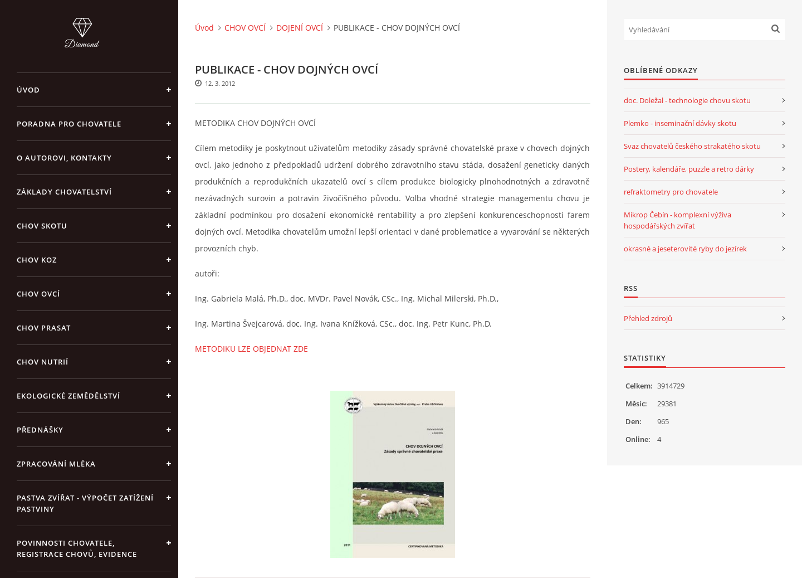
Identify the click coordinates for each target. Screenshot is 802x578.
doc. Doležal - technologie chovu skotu (687, 100)
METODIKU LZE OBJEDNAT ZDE (251, 348)
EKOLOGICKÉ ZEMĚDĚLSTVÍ (68, 396)
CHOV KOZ (37, 260)
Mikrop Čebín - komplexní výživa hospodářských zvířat (677, 220)
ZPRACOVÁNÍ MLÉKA (56, 464)
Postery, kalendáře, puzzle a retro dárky (689, 169)
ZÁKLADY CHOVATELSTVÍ (64, 192)
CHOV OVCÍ (38, 294)
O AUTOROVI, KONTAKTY (64, 158)
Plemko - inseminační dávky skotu (680, 123)
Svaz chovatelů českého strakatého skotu (692, 146)
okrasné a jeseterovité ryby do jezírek (685, 249)
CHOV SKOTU (42, 226)
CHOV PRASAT (44, 328)
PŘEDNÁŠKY (40, 430)
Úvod (28, 90)
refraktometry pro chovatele (671, 192)
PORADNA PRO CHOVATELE (69, 124)
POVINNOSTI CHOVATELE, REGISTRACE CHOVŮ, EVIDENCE (77, 548)
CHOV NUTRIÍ (43, 362)
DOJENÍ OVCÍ (299, 27)
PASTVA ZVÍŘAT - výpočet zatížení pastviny (85, 503)
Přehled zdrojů (648, 318)
